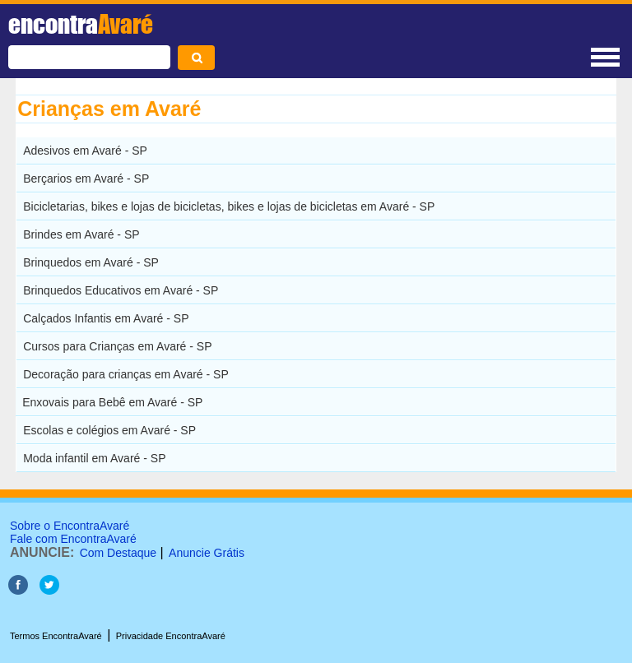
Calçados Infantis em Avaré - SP (105, 318)
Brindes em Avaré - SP (81, 234)
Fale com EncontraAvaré (73, 538)
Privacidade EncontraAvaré (170, 636)
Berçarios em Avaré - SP (86, 178)
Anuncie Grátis (206, 552)
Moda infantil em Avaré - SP (94, 458)
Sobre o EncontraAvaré (69, 525)
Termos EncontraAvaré (56, 636)
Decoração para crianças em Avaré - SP (126, 374)
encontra (80, 23)
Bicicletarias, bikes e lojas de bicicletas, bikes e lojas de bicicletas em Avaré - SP (228, 206)
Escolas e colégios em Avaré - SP (109, 430)
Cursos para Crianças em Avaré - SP (117, 346)
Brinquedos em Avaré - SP (91, 262)
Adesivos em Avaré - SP (85, 150)
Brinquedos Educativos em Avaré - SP (120, 290)
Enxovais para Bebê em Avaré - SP (112, 402)
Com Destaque (118, 552)
